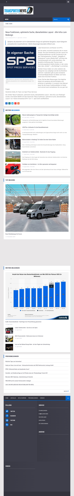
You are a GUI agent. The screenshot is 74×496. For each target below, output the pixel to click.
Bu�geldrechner (43, 413)
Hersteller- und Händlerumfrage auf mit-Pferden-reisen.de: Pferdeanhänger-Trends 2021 (26, 373)
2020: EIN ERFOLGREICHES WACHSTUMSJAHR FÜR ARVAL (19, 384)
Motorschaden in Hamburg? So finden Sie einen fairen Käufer (39, 139)
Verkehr (42, 398)
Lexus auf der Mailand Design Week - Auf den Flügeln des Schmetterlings (32, 344)
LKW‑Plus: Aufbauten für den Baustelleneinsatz (35, 127)
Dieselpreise (42, 420)
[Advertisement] (37, 252)
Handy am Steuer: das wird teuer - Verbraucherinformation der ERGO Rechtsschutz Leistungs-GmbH (29, 365)
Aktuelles (13, 398)
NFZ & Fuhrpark (22, 398)
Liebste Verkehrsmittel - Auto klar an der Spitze (26, 327)
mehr (65, 391)
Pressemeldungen (33, 398)
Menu (7, 19)
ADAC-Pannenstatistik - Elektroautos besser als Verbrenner (29, 336)
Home (6, 398)
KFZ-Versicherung (43, 423)
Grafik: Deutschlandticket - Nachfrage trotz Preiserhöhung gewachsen (23, 322)
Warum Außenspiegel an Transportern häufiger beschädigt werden (40, 115)
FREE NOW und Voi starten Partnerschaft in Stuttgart (18, 380)
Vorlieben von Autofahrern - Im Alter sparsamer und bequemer (39, 164)
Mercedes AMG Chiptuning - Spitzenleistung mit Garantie (19, 377)
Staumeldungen (43, 410)
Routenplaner (42, 417)
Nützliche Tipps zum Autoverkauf (13, 361)
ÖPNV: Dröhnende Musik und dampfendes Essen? (17, 369)
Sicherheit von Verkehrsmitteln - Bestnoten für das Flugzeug (38, 152)
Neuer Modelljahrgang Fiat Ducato (13, 234)
